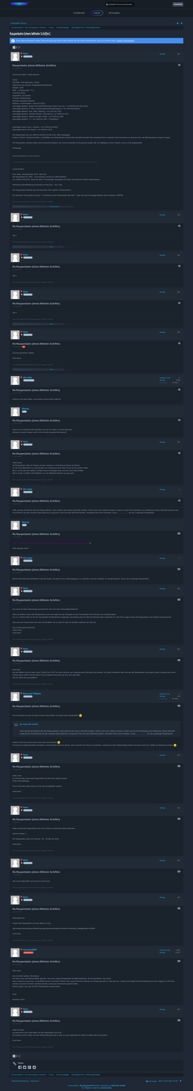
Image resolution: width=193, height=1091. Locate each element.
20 (179, 1020)
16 (179, 819)
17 (179, 871)
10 (179, 533)
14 (179, 706)
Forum (96, 13)
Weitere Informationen (125, 41)
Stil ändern (153, 1081)
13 (179, 660)
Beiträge (162, 54)
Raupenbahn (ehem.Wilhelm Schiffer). (30, 33)
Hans (51, 247)
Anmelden (178, 4)
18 (179, 908)
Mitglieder (114, 13)
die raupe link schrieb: (29, 724)
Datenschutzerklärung (20, 1081)
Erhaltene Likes (165, 378)
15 (179, 766)
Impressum (34, 1081)
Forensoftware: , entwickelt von (96, 1086)
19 (179, 961)
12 (179, 599)
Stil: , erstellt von (96, 1088)
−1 (23, 347)
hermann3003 (54, 206)
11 (179, 569)
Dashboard (79, 13)
